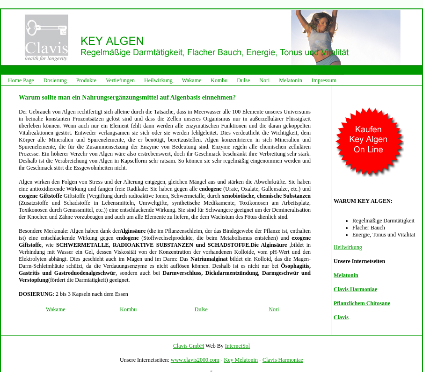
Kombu (219, 80)
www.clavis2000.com (195, 360)
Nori (264, 80)
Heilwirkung (158, 80)
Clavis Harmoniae (283, 360)
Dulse (243, 80)
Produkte (86, 80)
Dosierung (55, 80)
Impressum (324, 80)
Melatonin (290, 80)
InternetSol (237, 346)
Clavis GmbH (188, 346)
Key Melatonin (241, 360)
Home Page (21, 80)
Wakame (192, 80)
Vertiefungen (120, 80)
